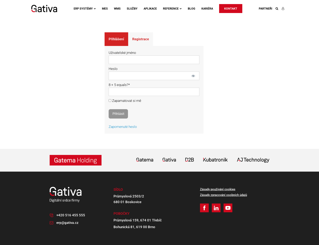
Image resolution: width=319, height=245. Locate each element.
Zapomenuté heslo (123, 127)
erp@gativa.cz (67, 223)
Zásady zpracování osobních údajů (223, 195)
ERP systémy (85, 8)
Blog (191, 8)
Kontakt (230, 8)
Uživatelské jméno (122, 53)
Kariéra (207, 8)
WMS (117, 8)
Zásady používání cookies (217, 189)
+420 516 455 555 (70, 215)
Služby (132, 8)
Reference (172, 8)
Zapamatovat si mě (125, 101)
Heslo (113, 69)
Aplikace (150, 8)
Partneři (265, 8)
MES (105, 8)
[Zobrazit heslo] (193, 76)
